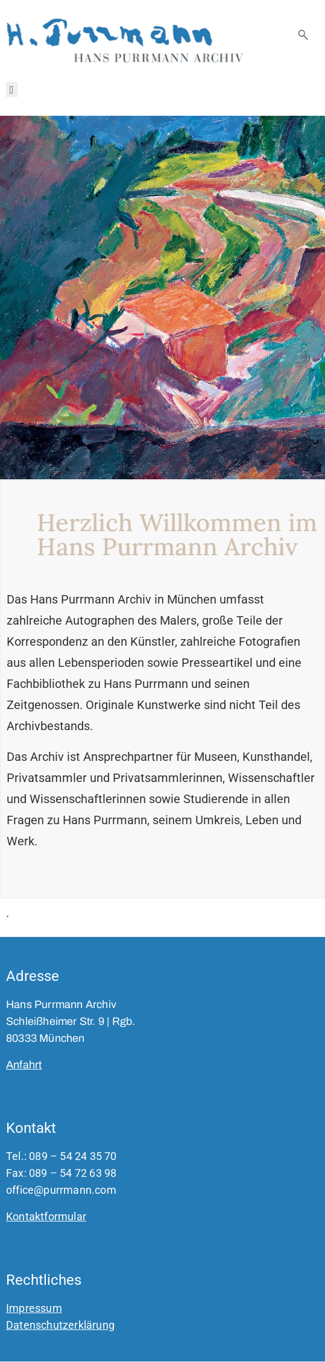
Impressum (34, 1308)
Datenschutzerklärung (60, 1325)
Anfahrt (24, 1065)
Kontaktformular (46, 1216)
